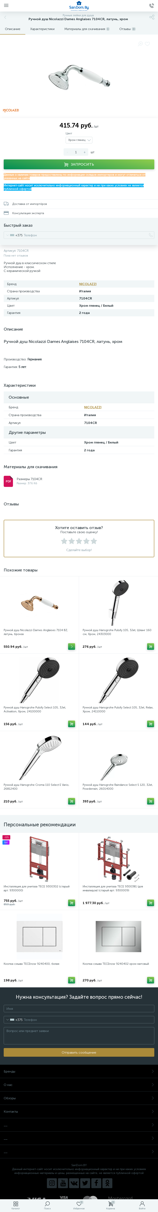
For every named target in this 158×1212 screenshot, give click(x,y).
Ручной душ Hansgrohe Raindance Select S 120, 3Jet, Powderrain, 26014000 (118, 787)
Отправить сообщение (79, 1052)
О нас (79, 1085)
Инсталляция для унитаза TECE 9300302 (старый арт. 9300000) (37, 888)
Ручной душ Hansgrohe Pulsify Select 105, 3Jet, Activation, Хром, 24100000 (35, 709)
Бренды (79, 1071)
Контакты (79, 1111)
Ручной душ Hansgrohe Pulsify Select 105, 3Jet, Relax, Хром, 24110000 (118, 709)
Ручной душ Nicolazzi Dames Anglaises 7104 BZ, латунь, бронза (36, 632)
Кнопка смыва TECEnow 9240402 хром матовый (116, 964)
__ (79, 1125)
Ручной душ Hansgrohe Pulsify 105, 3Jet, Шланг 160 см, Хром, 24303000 (117, 632)
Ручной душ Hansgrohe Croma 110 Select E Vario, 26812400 (36, 787)
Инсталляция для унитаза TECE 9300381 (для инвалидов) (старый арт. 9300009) (113, 888)
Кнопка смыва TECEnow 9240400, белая (31, 964)
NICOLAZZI (87, 284)
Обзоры (79, 1098)
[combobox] (13, 235)
